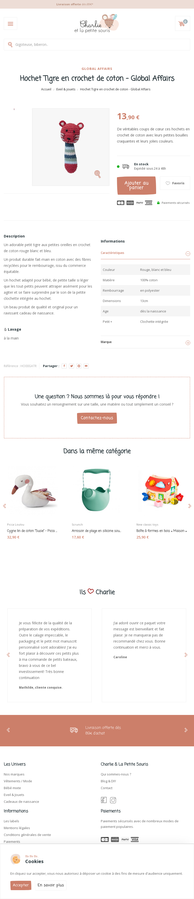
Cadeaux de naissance (21, 801)
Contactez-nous (97, 418)
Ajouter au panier (137, 185)
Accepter (21, 885)
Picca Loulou (15, 524)
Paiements (12, 841)
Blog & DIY (108, 781)
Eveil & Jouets (14, 794)
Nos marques (14, 774)
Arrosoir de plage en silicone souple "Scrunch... (97, 531)
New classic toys (147, 524)
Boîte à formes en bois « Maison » (161, 531)
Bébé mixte (12, 788)
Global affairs (97, 68)
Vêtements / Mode (18, 781)
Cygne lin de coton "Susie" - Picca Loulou (32, 531)
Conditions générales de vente (27, 834)
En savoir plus (51, 885)
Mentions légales (17, 828)
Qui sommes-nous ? (116, 774)
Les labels (11, 821)
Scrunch (77, 524)
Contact (106, 788)
